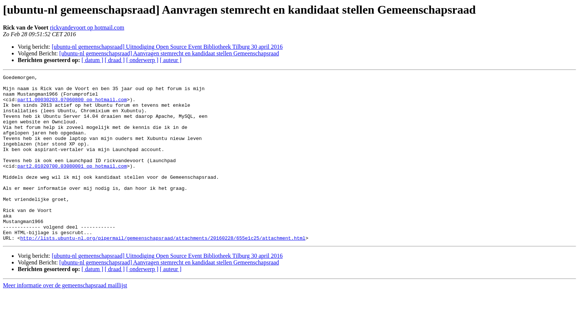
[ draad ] (115, 60)
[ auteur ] (171, 60)
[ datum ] (92, 60)
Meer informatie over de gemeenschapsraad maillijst (65, 318)
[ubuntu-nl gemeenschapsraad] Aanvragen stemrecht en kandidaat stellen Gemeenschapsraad (169, 53)
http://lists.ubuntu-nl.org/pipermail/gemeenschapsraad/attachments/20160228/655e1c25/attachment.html (162, 271)
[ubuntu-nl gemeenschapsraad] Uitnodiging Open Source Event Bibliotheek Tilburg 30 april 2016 (167, 47)
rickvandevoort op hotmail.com (87, 27)
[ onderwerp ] (142, 60)
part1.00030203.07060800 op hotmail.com (72, 105)
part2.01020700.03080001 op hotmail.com (72, 184)
